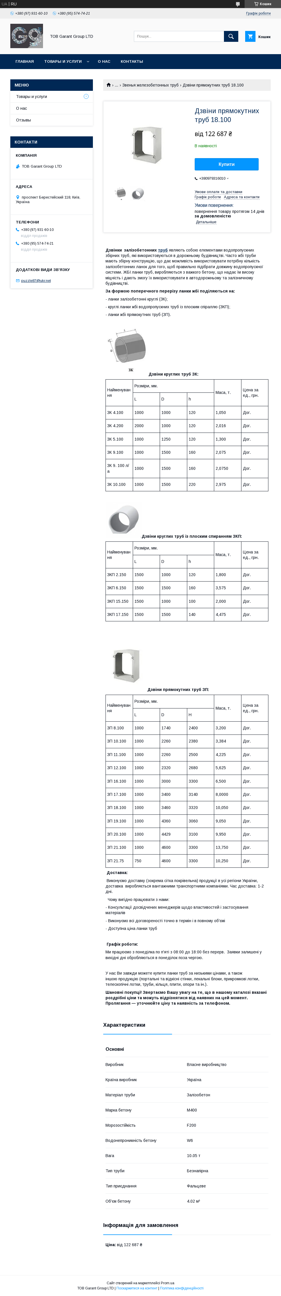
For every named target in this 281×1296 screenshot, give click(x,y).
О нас (104, 61)
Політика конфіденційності (182, 1288)
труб (163, 250)
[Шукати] (231, 36)
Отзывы (23, 120)
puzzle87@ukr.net (36, 280)
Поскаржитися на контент (136, 1288)
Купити (227, 164)
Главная (24, 61)
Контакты (132, 61)
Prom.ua (167, 1283)
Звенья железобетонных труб (150, 85)
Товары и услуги (63, 61)
